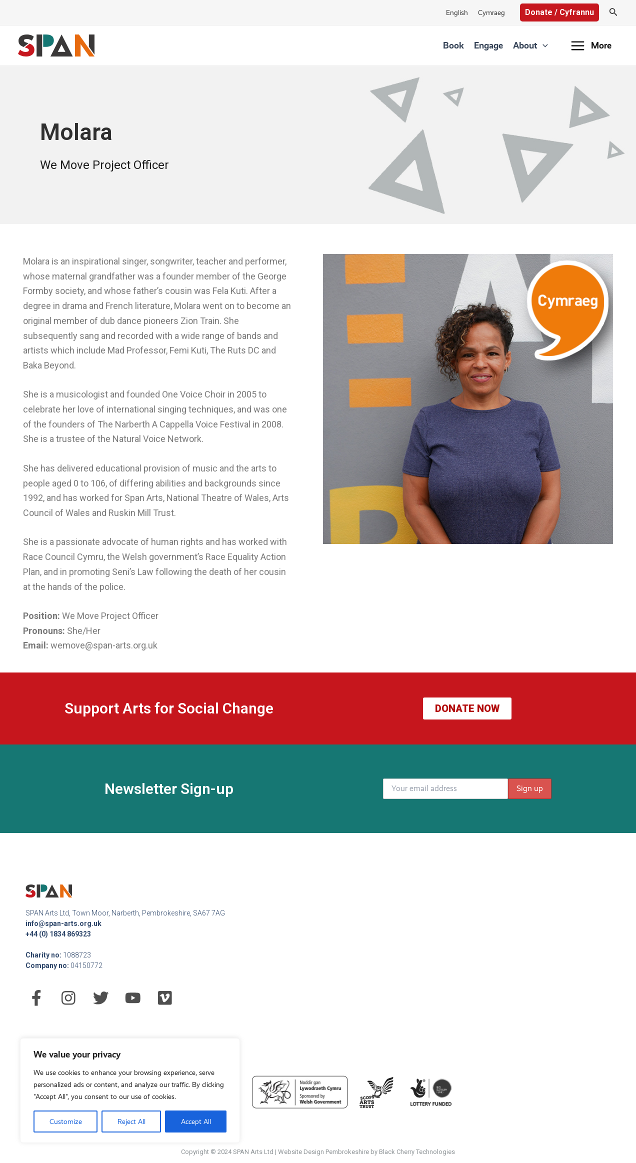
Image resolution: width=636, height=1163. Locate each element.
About (530, 46)
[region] (130, 1090)
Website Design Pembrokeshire (323, 1152)
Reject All (132, 1122)
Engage (488, 45)
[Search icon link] (613, 12)
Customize (66, 1122)
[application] (543, 46)
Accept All (196, 1122)
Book (453, 45)
